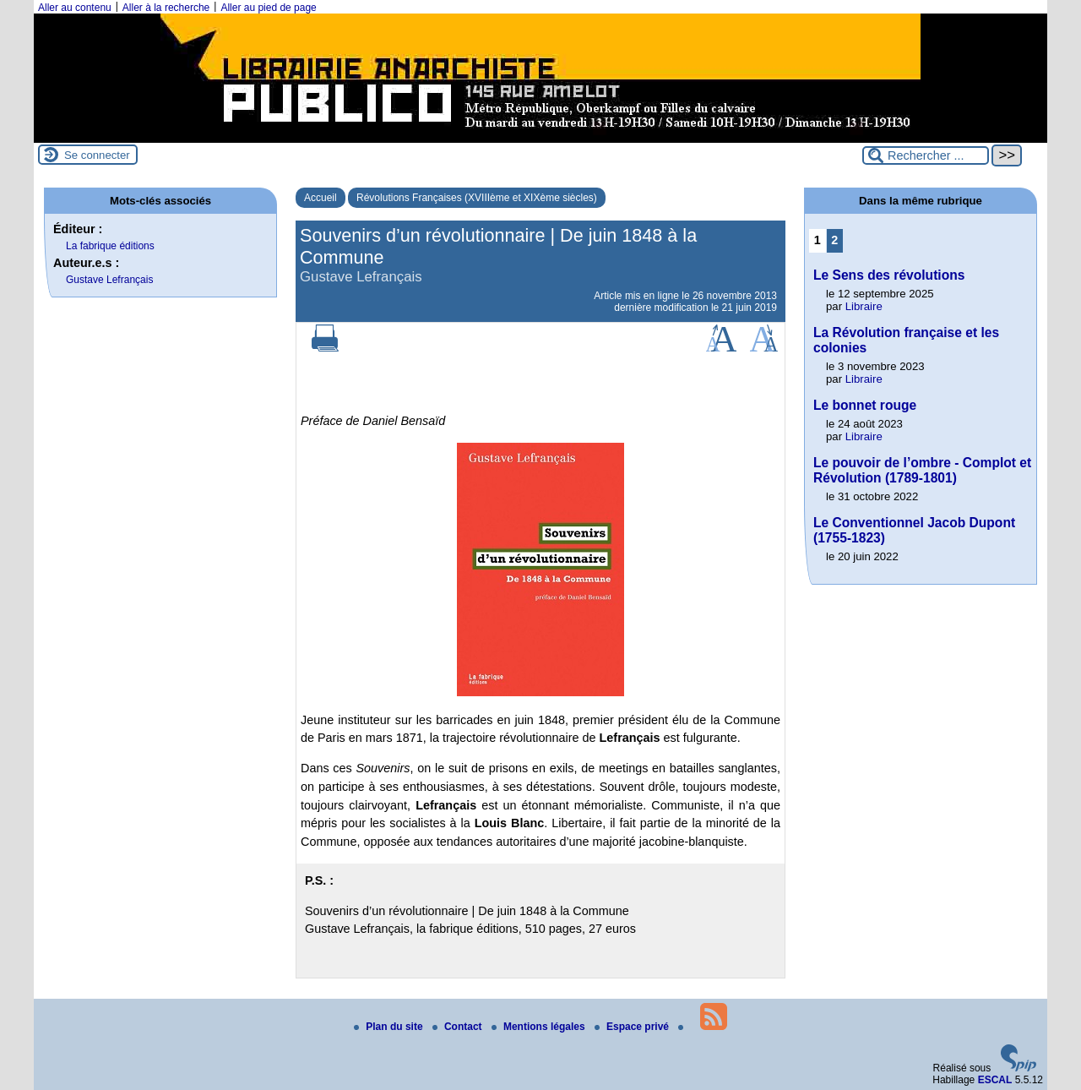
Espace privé (633, 1027)
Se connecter (97, 155)
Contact (458, 1027)
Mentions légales (540, 1027)
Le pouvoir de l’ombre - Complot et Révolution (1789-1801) (922, 470)
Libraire (864, 306)
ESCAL (995, 1080)
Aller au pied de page (268, 8)
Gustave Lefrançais (109, 280)
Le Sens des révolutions (888, 275)
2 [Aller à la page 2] (834, 240)
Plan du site (390, 1027)
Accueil (320, 198)
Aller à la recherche (165, 8)
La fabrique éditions (110, 246)
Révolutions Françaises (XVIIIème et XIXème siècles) (476, 198)
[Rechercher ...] (925, 155)
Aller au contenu (74, 8)
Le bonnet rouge (864, 405)
